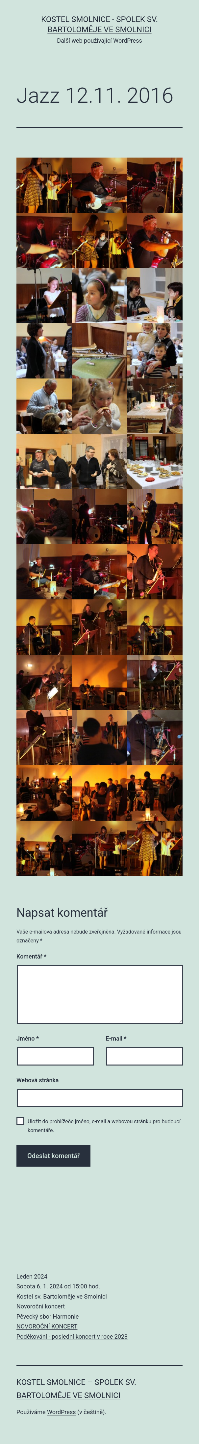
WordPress (61, 1412)
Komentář (31, 956)
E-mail (116, 1038)
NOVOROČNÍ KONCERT (46, 1326)
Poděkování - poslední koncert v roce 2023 (72, 1336)
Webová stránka (37, 1080)
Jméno (27, 1038)
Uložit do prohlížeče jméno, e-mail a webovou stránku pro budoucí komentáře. (104, 1125)
